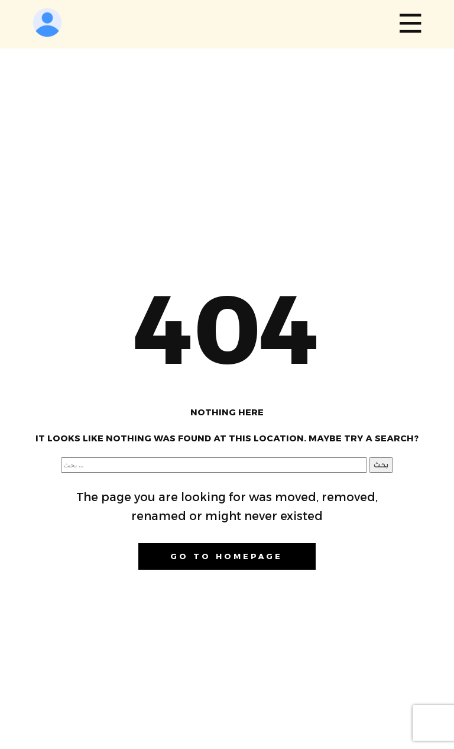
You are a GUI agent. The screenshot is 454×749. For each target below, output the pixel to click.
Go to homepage (226, 556)
